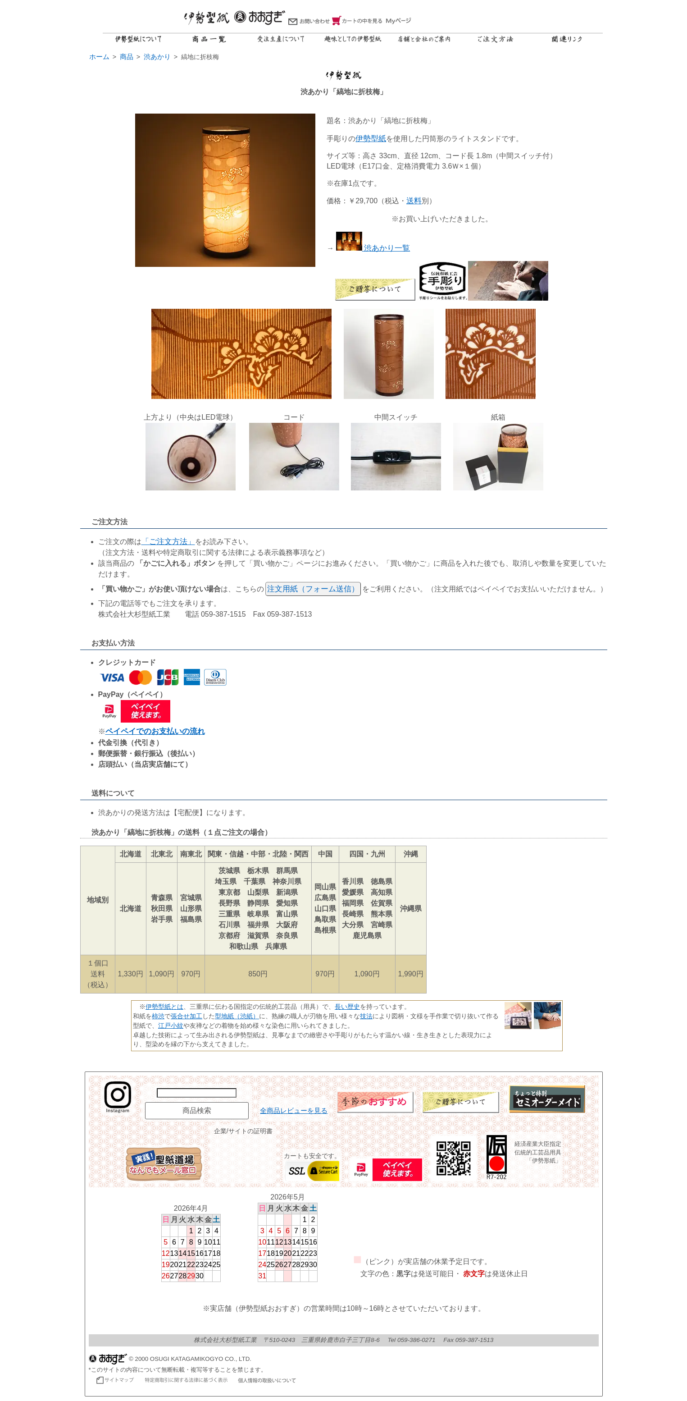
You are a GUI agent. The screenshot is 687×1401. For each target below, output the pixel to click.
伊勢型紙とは (164, 1006)
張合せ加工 (186, 1016)
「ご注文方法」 (168, 541)
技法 (366, 1016)
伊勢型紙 (370, 138)
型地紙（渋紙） (237, 1016)
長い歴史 (347, 1006)
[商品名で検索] (197, 1093)
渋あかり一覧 (373, 248)
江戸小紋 (170, 1025)
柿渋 (158, 1016)
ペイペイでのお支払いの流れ (155, 731)
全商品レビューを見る (294, 1110)
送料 (414, 201)
